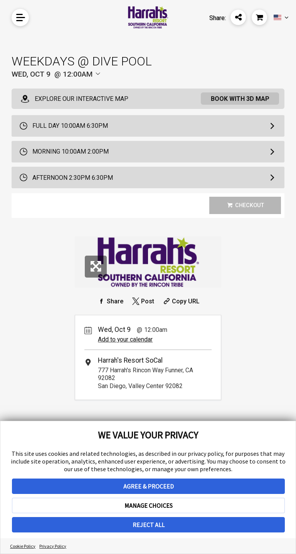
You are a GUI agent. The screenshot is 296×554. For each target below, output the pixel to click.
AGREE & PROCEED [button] (148, 486)
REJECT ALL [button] (149, 525)
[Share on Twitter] (142, 301)
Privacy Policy (52, 546)
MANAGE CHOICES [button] (148, 505)
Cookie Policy (22, 546)
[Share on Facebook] (109, 301)
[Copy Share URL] (180, 301)
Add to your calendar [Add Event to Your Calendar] (125, 339)
